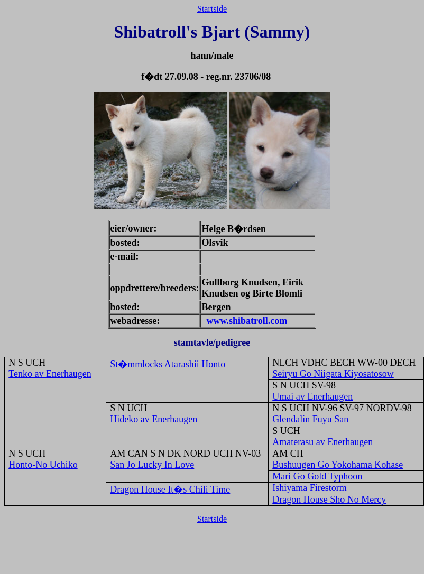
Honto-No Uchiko (42, 464)
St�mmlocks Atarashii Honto (167, 364)
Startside (212, 8)
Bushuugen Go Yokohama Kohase (337, 464)
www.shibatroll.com (246, 321)
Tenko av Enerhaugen (49, 373)
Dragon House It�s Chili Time (170, 489)
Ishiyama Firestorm (309, 488)
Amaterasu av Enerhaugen (322, 442)
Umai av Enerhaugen (312, 396)
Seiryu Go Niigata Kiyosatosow (332, 373)
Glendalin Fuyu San (310, 419)
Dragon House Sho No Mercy (329, 499)
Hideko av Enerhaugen (153, 419)
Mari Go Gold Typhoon (317, 476)
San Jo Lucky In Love (152, 464)
